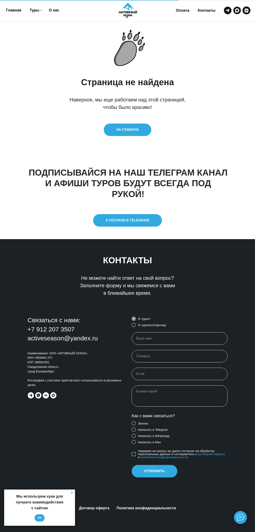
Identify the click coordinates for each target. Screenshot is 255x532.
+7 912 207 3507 (51, 329)
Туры (34, 10)
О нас (54, 10)
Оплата (182, 10)
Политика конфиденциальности (146, 508)
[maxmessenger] (53, 395)
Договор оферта (94, 508)
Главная (13, 10)
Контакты (206, 10)
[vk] (46, 395)
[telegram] (31, 395)
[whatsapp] (38, 395)
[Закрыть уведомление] (72, 493)
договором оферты (211, 454)
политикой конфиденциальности (164, 457)
